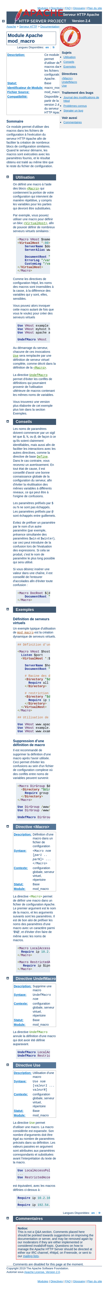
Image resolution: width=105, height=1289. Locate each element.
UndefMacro (69, 82)
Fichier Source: (18, 92)
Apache (11, 26)
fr (54, 47)
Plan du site (94, 8)
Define (42, 456)
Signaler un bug (73, 110)
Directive (24, 827)
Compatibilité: (17, 96)
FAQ (68, 8)
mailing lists (31, 1256)
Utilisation (69, 57)
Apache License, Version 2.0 (42, 1272)
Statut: (12, 83)
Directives (56, 8)
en (47, 47)
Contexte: (21, 868)
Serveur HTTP (28, 26)
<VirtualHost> (35, 223)
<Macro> (67, 78)
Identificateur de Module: (25, 87)
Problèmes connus (75, 105)
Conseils (68, 61)
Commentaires (72, 122)
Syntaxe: (20, 850)
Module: (20, 889)
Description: (16, 55)
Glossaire (79, 8)
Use (64, 85)
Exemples (69, 66)
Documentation (49, 26)
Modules (42, 8)
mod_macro (25, 632)
